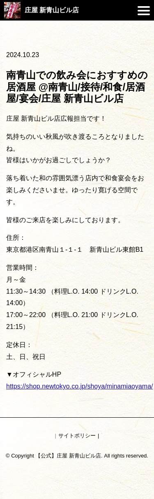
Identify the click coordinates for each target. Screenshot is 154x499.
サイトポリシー (77, 435)
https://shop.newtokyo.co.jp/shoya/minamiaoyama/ (79, 386)
